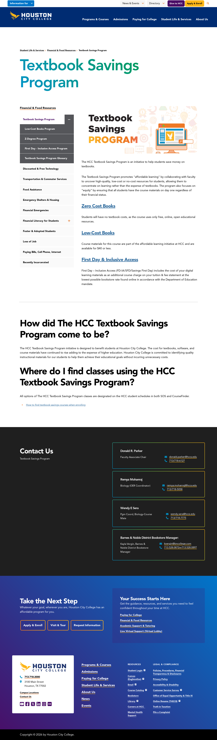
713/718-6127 (177, 460)
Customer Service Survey (166, 690)
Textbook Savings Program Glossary (46, 158)
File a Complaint (161, 712)
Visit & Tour (58, 625)
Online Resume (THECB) (165, 701)
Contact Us (25, 696)
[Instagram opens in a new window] (44, 704)
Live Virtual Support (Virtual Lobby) (141, 631)
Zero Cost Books (98, 206)
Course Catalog (136, 690)
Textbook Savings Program (39, 119)
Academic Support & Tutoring (137, 625)
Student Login (135, 670)
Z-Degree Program (36, 138)
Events (86, 706)
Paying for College (145, 19)
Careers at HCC (136, 706)
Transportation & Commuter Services (45, 179)
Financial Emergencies (36, 210)
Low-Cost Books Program (40, 129)
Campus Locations (29, 692)
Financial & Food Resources (61, 50)
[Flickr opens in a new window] (50, 704)
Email (130, 684)
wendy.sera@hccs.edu (183, 514)
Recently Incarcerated (36, 262)
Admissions (120, 19)
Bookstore (133, 695)
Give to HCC (176, 3)
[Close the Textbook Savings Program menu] (69, 120)
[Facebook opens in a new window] (27, 704)
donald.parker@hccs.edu (183, 456)
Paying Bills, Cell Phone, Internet (42, 252)
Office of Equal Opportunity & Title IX (173, 695)
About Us (202, 19)
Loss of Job (29, 241)
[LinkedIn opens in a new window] (39, 704)
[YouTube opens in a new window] (22, 704)
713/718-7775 (178, 517)
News (86, 699)
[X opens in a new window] (33, 704)
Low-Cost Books (98, 233)
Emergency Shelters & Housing (41, 200)
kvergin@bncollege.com (177, 543)
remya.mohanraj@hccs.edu (182, 485)
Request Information (87, 625)
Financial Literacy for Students (41, 220)
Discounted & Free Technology (41, 168)
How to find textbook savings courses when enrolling (56, 405)
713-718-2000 (32, 677)
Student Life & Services (176, 19)
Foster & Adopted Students (39, 231)
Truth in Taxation (161, 706)
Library (131, 701)
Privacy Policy (160, 679)
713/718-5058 (174, 489)
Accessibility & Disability (166, 684)
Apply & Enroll (194, 3)
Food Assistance (32, 189)
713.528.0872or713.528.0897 (180, 547)
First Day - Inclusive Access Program (46, 148)
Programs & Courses (95, 19)
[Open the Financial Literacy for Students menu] (69, 221)
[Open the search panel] (206, 3)
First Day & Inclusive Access (110, 259)
